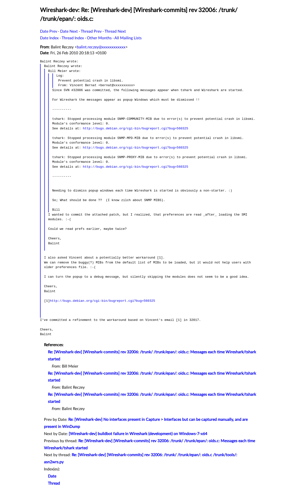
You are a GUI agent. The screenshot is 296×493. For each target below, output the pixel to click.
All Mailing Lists (128, 38)
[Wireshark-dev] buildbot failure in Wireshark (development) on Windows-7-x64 (138, 434)
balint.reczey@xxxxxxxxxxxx (101, 47)
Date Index (49, 38)
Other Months (99, 38)
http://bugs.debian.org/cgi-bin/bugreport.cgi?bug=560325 (135, 128)
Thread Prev (91, 31)
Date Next (69, 31)
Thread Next (115, 31)
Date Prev (48, 31)
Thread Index (73, 38)
